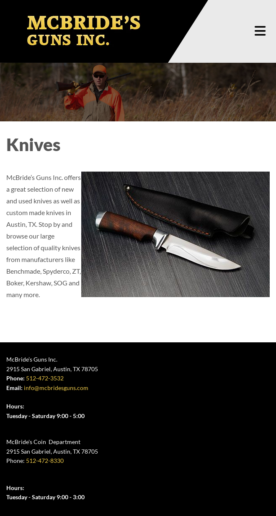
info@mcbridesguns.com (56, 387)
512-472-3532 (45, 378)
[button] (260, 32)
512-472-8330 (45, 460)
